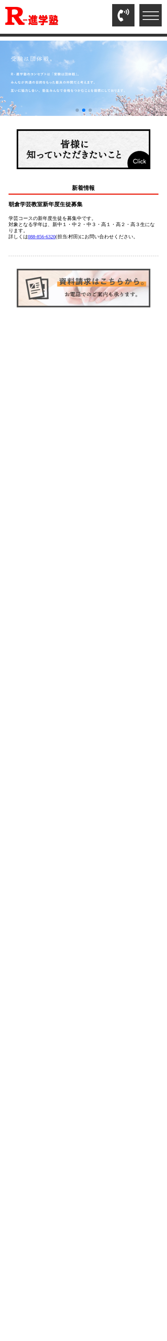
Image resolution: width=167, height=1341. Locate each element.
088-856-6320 (42, 236)
